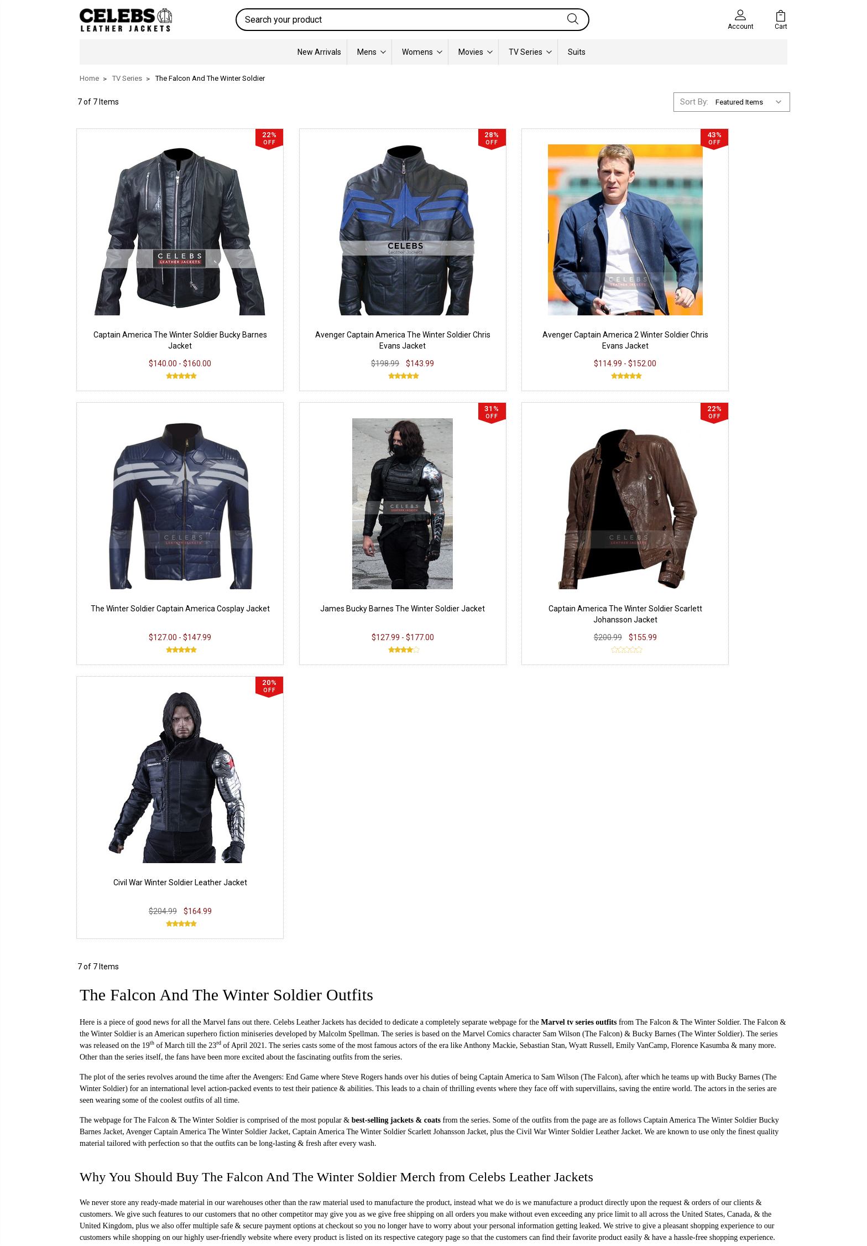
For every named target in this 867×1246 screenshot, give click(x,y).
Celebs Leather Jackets (308, 704)
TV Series (530, 52)
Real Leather (110, 1115)
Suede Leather (113, 1132)
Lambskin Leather (119, 1165)
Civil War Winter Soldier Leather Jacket (525, 564)
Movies (475, 52)
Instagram (393, 1115)
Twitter (387, 1132)
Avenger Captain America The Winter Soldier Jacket (207, 814)
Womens (422, 52)
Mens (371, 52)
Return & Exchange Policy (277, 1115)
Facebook (393, 1099)
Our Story (536, 1099)
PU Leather (107, 1099)
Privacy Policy (256, 1099)
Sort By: (694, 102)
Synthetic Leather (119, 1149)
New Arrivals (319, 52)
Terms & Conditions (267, 1149)
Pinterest (391, 1149)
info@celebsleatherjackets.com (199, 951)
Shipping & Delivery (265, 1132)
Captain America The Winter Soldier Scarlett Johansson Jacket (390, 814)
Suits (577, 52)
